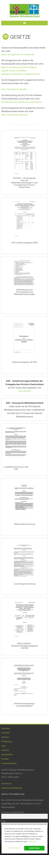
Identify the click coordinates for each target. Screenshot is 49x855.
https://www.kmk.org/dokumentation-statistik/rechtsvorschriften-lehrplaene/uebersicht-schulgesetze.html (20, 70)
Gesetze (5, 750)
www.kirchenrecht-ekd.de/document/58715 (21, 102)
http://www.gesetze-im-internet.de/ (18, 54)
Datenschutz (32, 841)
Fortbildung (6, 741)
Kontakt (5, 759)
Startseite (5, 728)
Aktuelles (5, 733)
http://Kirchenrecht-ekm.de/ (14, 115)
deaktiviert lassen (14, 848)
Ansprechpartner (9, 763)
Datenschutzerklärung (11, 788)
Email (3, 821)
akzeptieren (34, 848)
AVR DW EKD (24, 391)
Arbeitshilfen (7, 754)
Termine (5, 737)
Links (3, 746)
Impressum (6, 783)
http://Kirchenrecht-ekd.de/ (14, 89)
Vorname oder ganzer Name (12, 812)
